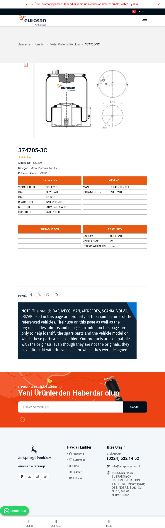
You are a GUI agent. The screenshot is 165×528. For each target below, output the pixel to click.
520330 (37, 162)
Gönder (135, 407)
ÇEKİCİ (44, 173)
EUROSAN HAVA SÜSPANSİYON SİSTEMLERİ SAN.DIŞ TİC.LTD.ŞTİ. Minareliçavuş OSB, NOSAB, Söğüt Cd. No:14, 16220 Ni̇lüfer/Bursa (128, 484)
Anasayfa (24, 44)
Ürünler (40, 44)
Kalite (74, 465)
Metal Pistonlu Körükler (65, 44)
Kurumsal (77, 459)
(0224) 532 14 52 (123, 458)
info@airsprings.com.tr (126, 466)
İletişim (75, 478)
